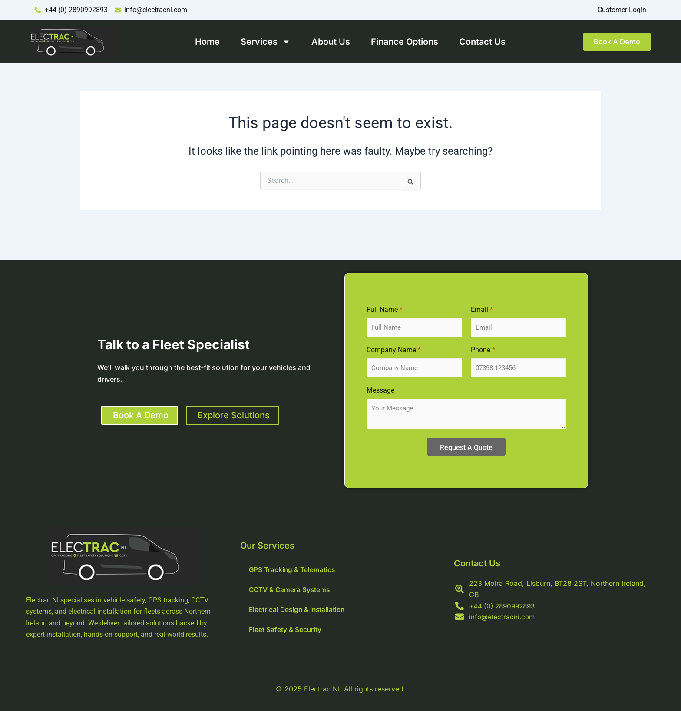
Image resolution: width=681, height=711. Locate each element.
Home (203, 41)
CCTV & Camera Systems (291, 589)
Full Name (385, 309)
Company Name (394, 350)
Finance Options (400, 41)
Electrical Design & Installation (299, 609)
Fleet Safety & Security (286, 629)
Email (482, 309)
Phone (483, 350)
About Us (326, 41)
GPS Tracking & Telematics (293, 569)
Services (261, 41)
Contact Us (478, 41)
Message (380, 390)
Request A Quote (466, 447)
